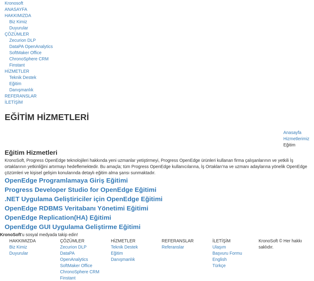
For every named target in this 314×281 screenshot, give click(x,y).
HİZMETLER (17, 71)
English (219, 259)
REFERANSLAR (21, 95)
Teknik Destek (22, 77)
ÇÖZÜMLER (17, 34)
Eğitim (15, 83)
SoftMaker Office (25, 52)
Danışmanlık (21, 89)
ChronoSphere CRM (29, 58)
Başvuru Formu (227, 253)
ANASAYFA (16, 9)
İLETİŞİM (14, 102)
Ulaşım (219, 246)
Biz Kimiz (18, 21)
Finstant (17, 65)
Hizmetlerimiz (296, 138)
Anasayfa (292, 132)
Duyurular (18, 27)
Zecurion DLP (22, 40)
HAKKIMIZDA (18, 15)
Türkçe (219, 265)
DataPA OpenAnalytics (31, 46)
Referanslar (173, 246)
